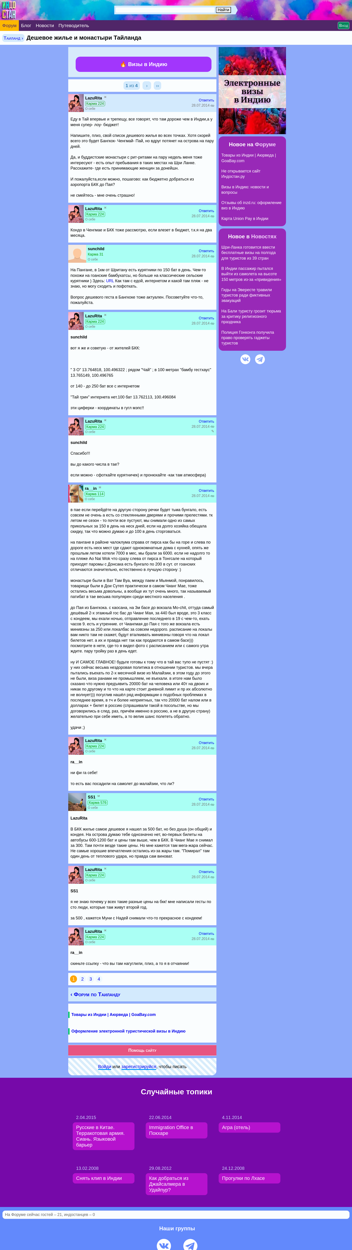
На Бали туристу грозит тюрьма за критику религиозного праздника (251, 316)
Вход (343, 25)
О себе (90, 108)
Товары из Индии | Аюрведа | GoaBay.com (113, 1014)
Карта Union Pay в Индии (244, 218)
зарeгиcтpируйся (138, 1066)
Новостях (264, 236)
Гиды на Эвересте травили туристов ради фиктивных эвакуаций (246, 295)
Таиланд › (13, 38)
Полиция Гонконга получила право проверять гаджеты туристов (247, 338)
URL (110, 281)
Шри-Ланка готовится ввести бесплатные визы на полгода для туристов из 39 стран (248, 252)
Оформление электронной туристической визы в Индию (128, 1031)
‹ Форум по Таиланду (95, 994)
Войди (104, 1066)
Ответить (206, 100)
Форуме (265, 144)
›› (157, 85)
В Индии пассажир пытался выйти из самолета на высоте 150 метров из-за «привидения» (251, 274)
